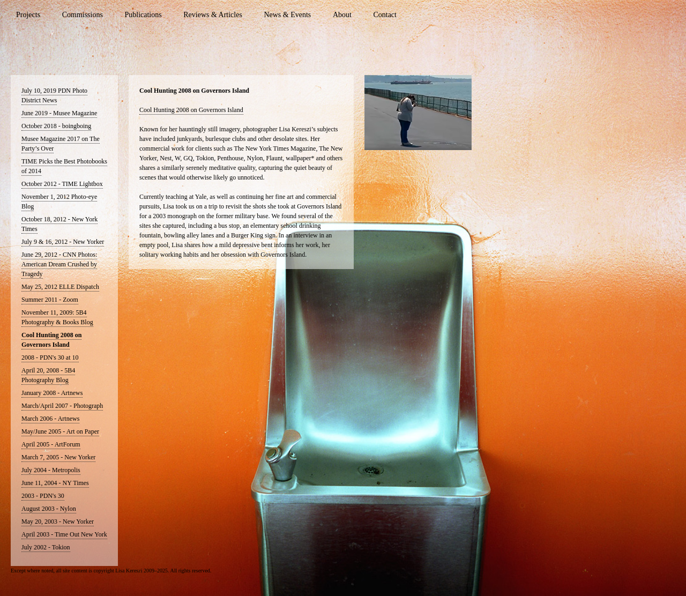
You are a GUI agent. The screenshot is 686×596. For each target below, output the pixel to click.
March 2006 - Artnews (50, 418)
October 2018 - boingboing (56, 126)
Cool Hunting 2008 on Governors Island (191, 110)
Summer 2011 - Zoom (49, 299)
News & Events (287, 15)
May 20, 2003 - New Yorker (57, 521)
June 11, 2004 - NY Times (55, 483)
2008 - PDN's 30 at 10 (50, 357)
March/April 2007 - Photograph (62, 405)
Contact (385, 15)
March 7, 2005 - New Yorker (58, 457)
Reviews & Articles (212, 15)
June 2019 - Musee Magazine (59, 113)
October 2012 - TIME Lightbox (62, 184)
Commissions (82, 15)
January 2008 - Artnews (52, 393)
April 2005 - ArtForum (50, 444)
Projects (28, 15)
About (342, 15)
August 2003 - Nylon (48, 508)
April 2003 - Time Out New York (64, 534)
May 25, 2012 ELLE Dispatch (60, 286)
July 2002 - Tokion (45, 547)
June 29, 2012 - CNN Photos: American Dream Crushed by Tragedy (59, 264)
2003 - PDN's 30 (42, 496)
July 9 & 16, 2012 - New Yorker (62, 241)
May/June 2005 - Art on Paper (60, 431)
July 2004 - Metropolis (50, 470)
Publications (142, 15)
